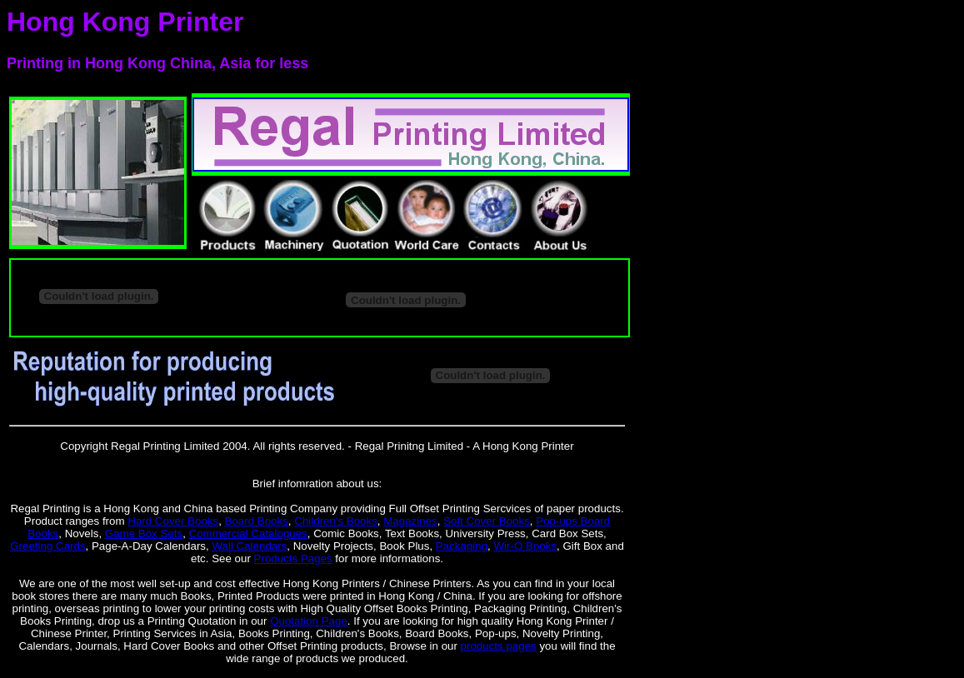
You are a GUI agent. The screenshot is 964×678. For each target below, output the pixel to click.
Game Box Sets (143, 533)
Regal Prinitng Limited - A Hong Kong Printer (464, 446)
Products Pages (293, 558)
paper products (584, 508)
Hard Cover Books (172, 521)
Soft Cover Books (486, 521)
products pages (499, 646)
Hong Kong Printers (331, 583)
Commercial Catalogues (248, 533)
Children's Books (335, 521)
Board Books (256, 521)
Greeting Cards (47, 546)
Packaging (461, 546)
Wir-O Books (525, 546)
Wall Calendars (249, 546)
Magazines (410, 521)
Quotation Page (308, 621)
